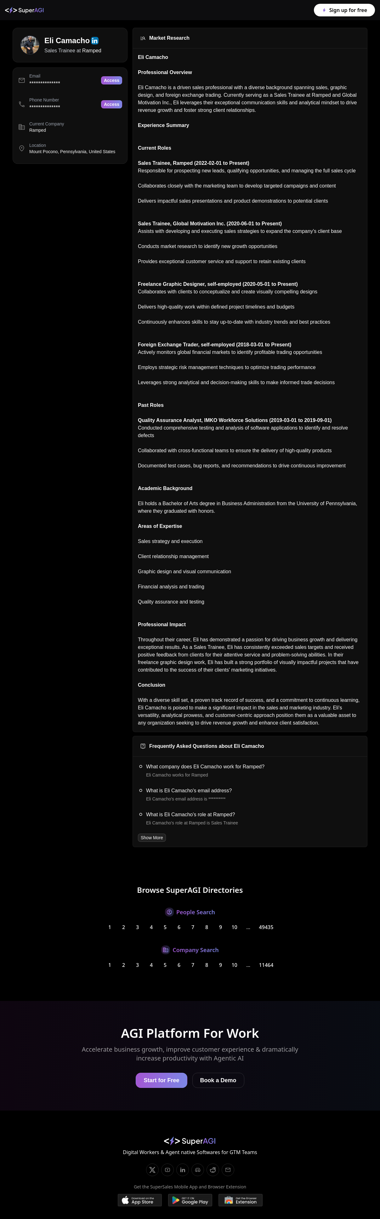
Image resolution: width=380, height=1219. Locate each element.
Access (111, 80)
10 (234, 927)
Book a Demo (218, 1080)
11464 (266, 965)
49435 (266, 927)
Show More (152, 837)
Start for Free (161, 1080)
